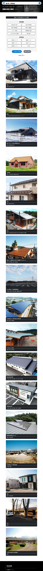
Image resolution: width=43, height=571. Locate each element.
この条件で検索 (17, 51)
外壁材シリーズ (14, 40)
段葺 (7, 86)
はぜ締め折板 (9, 115)
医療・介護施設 (28, 27)
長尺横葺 (21, 232)
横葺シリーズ (14, 43)
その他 (28, 46)
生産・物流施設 (28, 24)
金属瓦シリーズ (14, 46)
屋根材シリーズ (10, 569)
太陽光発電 (11, 174)
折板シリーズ (28, 43)
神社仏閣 (28, 33)
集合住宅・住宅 (14, 24)
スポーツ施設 (14, 30)
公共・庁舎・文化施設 (14, 33)
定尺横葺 (24, 232)
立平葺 (8, 291)
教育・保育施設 (14, 27)
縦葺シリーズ (28, 40)
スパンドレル (22, 115)
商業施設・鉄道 (28, 30)
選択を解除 (27, 51)
